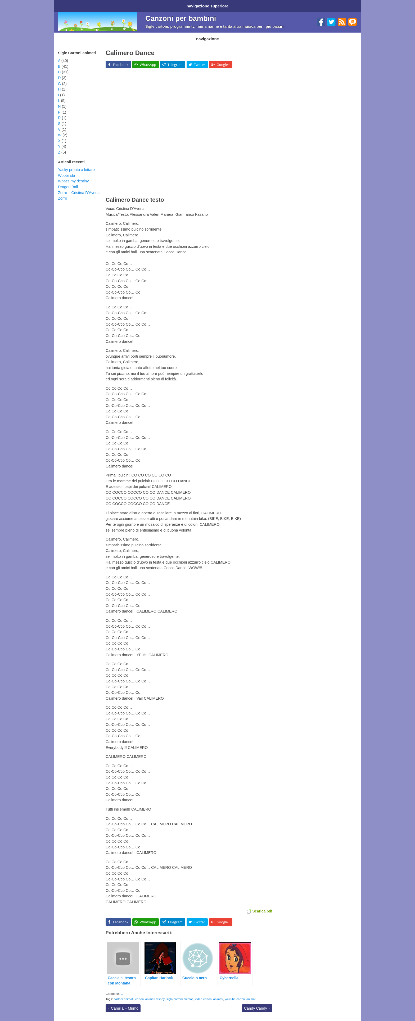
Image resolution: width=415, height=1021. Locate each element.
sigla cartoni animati (179, 993)
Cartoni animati (69, 35)
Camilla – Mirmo (123, 1003)
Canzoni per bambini (180, 16)
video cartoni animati (209, 993)
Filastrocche (160, 35)
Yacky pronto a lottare (76, 164)
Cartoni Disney (101, 35)
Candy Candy (257, 1003)
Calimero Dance (130, 47)
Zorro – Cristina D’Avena (79, 187)
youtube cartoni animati (240, 993)
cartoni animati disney (150, 993)
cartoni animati (124, 993)
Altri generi (214, 35)
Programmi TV (131, 35)
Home (64, 5)
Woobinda (66, 170)
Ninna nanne (187, 35)
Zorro (62, 193)
